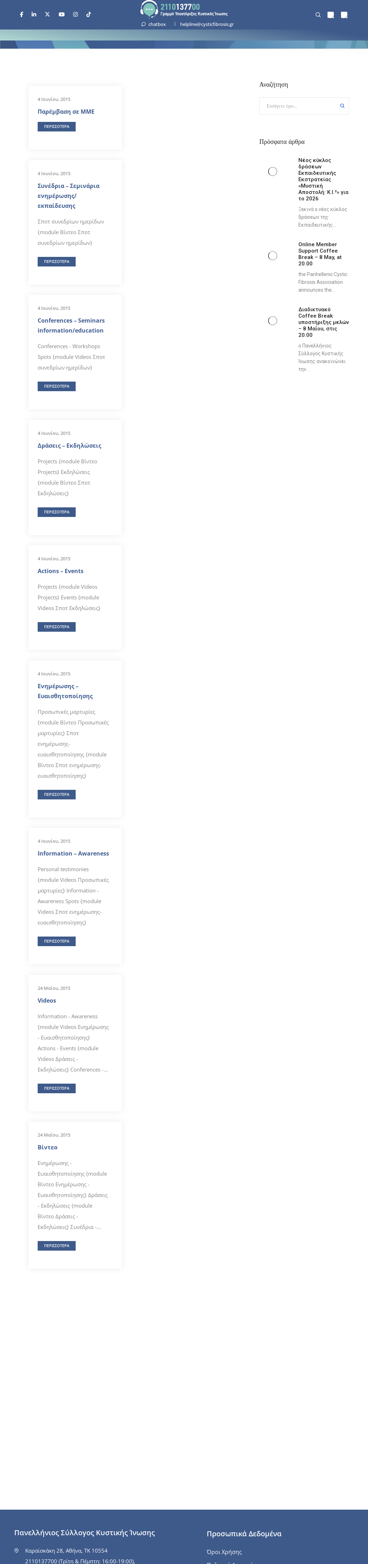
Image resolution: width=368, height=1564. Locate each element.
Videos (47, 1000)
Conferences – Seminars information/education (71, 325)
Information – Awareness (73, 853)
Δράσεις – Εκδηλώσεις (69, 445)
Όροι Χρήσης (224, 1552)
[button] (57, 126)
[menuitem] (330, 15)
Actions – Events (60, 571)
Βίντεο (48, 1147)
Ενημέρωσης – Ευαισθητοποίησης (65, 691)
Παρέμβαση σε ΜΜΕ (66, 111)
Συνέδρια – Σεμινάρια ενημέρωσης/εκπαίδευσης (68, 196)
